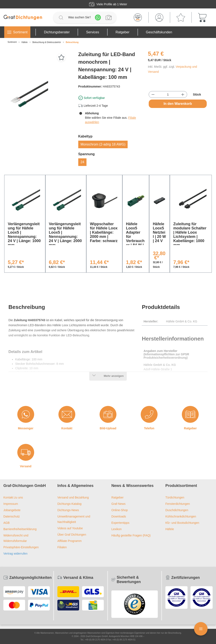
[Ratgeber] (190, 414)
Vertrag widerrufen (15, 553)
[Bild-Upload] (108, 414)
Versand (25, 466)
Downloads (118, 516)
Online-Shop (119, 510)
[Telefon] (149, 414)
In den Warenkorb (177, 103)
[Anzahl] (168, 94)
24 (82, 162)
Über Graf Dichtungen (71, 534)
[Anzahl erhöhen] (182, 94)
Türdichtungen (174, 497)
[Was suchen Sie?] (79, 17)
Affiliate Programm (69, 541)
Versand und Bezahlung (73, 497)
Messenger (25, 428)
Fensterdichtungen (177, 503)
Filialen (62, 547)
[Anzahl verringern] (153, 94)
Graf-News (118, 503)
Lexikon (116, 529)
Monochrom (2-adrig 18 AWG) (103, 144)
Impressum (10, 503)
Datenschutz (11, 516)
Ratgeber (190, 428)
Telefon (149, 428)
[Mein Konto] (159, 17)
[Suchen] (60, 17)
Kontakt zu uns (13, 497)
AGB (6, 522)
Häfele (169, 529)
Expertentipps (120, 522)
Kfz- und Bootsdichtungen (182, 522)
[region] (38, 96)
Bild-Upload (108, 428)
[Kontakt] (66, 414)
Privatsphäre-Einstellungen (21, 547)
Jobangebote (11, 510)
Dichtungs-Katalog (69, 503)
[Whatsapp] (97, 17)
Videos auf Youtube (70, 528)
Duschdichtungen (176, 510)
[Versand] (25, 452)
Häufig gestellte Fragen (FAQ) (131, 535)
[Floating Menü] (201, 629)
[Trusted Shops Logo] (134, 604)
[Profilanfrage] (108, 17)
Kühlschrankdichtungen (180, 516)
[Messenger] (25, 414)
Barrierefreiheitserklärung (19, 529)
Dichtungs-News (68, 510)
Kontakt (66, 428)
